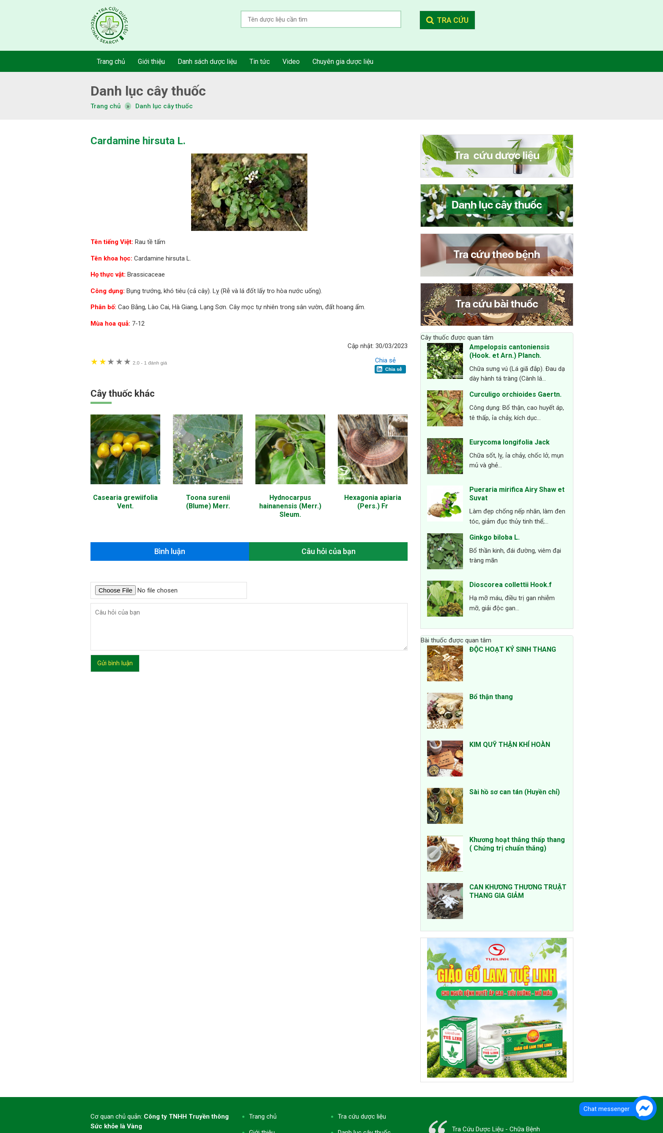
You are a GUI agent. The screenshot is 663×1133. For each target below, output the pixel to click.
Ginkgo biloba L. (494, 537)
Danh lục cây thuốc (164, 106)
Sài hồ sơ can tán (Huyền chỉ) (514, 792)
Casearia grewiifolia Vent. (125, 502)
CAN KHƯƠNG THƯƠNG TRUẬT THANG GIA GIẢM (518, 891)
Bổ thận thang (491, 697)
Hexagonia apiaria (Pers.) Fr (372, 502)
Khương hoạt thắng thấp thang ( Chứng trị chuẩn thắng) (517, 844)
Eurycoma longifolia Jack (509, 442)
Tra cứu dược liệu (115, 25)
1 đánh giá (150, 362)
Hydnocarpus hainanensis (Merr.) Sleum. (290, 506)
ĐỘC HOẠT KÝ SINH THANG (512, 649)
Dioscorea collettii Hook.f (510, 585)
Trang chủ (263, 1116)
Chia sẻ (385, 360)
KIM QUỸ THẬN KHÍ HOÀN (509, 745)
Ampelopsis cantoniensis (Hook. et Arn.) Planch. (509, 351)
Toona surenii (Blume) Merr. (208, 502)
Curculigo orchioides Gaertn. (515, 394)
